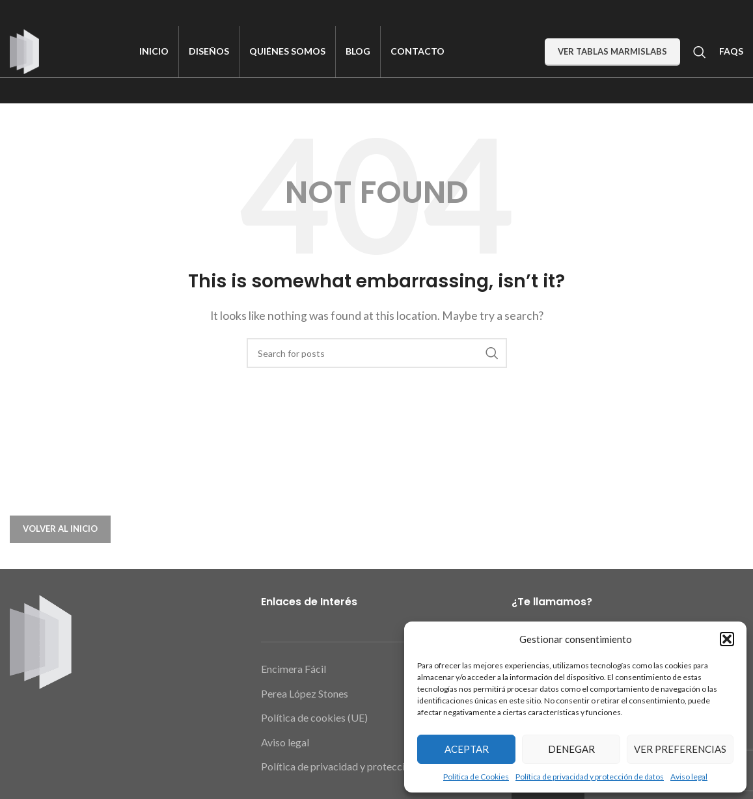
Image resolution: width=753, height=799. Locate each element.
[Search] (700, 52)
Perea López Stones (304, 694)
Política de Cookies (476, 776)
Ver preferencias (680, 749)
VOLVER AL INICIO (60, 530)
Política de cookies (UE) (314, 719)
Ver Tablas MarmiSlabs (612, 51)
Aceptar (467, 749)
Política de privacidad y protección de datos (589, 776)
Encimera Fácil (293, 670)
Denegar (571, 749)
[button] (726, 639)
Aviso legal (688, 776)
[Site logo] (25, 50)
